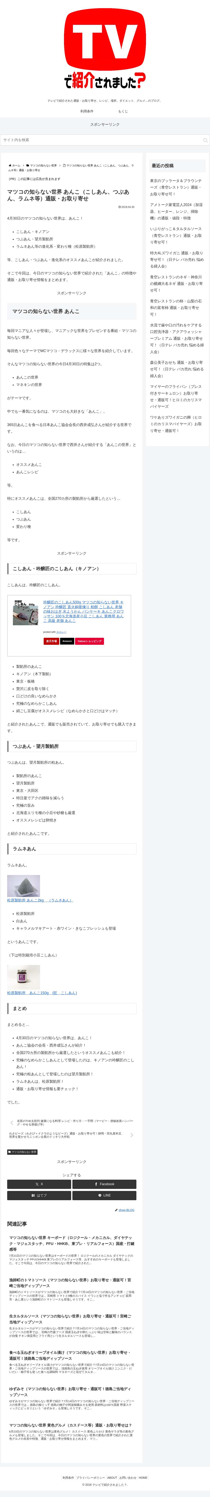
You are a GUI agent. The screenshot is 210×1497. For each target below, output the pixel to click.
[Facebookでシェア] (104, 1185)
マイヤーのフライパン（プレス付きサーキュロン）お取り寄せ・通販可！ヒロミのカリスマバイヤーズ (176, 397)
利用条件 (64, 1484)
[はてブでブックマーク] (39, 1196)
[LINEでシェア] (104, 1196)
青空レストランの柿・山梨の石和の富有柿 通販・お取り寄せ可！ (176, 308)
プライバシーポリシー (88, 1484)
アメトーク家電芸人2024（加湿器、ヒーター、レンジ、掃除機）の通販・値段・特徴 (176, 211)
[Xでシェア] (39, 1185)
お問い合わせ (130, 1484)
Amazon (68, 641)
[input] (105, 140)
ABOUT (112, 1484)
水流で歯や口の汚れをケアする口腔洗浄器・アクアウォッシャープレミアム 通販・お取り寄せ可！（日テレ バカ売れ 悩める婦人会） (177, 338)
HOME (147, 1484)
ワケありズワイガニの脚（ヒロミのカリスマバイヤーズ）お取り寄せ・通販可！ (176, 424)
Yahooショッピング (92, 642)
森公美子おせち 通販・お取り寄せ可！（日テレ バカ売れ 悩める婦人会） (177, 369)
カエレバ (61, 632)
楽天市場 (51, 641)
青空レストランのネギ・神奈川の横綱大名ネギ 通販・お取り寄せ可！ (176, 283)
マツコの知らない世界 (22, 1152)
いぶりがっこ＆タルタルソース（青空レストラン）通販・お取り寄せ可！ (176, 235)
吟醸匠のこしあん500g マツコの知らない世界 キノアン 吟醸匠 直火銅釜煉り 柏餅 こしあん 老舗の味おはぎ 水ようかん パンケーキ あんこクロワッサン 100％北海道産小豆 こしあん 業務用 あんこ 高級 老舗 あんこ (83, 611)
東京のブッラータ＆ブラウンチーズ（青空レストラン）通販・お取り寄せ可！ (176, 187)
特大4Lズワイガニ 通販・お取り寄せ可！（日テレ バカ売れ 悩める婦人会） (177, 259)
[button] (205, 140)
